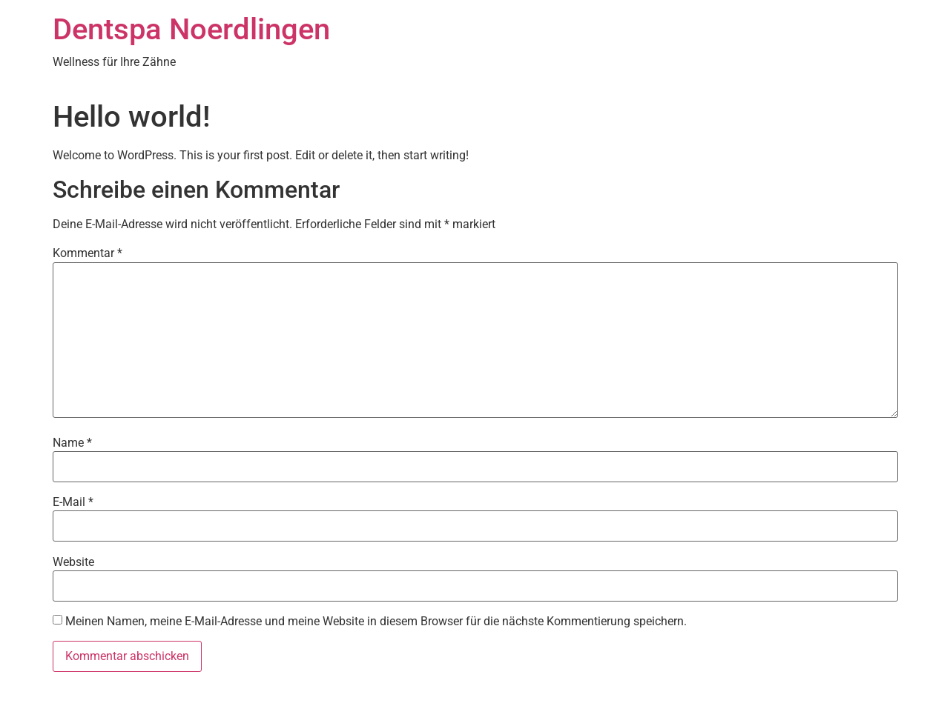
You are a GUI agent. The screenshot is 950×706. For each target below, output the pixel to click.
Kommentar (87, 253)
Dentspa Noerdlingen (191, 29)
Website (73, 562)
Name (72, 443)
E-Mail (73, 502)
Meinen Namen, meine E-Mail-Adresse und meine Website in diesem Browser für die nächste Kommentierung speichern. (376, 621)
